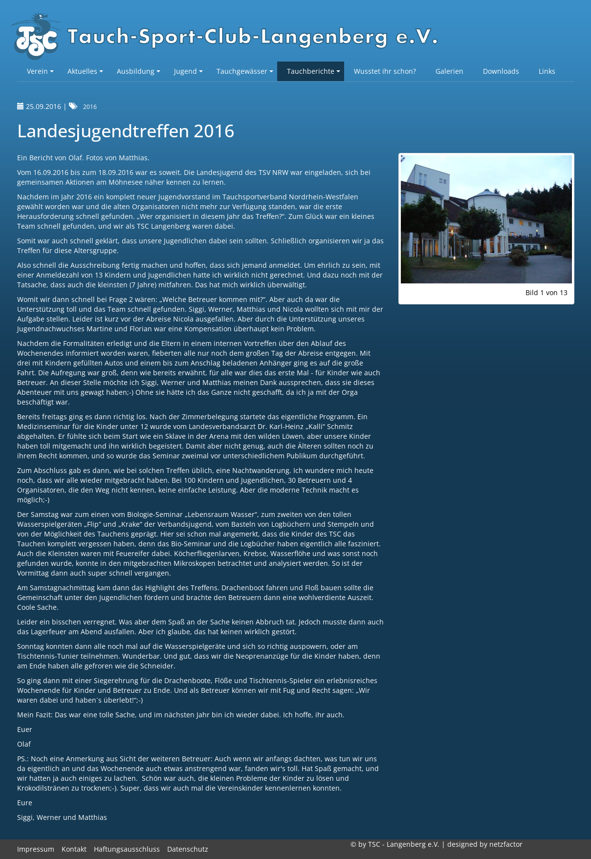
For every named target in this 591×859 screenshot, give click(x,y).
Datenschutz (187, 849)
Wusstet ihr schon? (385, 71)
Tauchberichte (313, 71)
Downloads (501, 71)
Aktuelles (85, 71)
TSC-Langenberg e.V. (230, 37)
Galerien (449, 71)
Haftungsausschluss (127, 849)
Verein (40, 71)
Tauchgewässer (245, 71)
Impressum (35, 849)
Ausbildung (138, 71)
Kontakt (74, 849)
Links (547, 71)
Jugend (188, 71)
